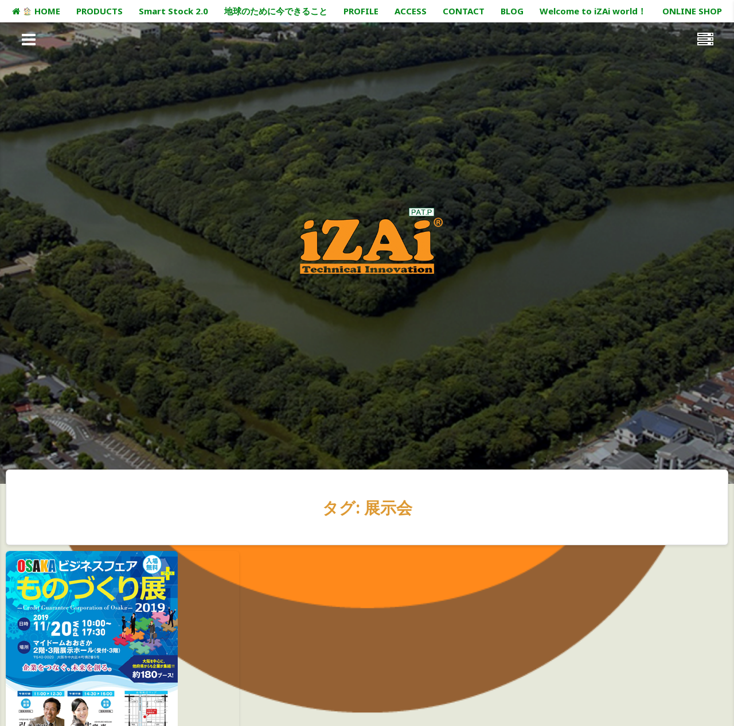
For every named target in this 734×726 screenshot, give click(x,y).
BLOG (512, 11)
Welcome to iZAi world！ (593, 11)
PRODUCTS (99, 11)
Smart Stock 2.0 (173, 11)
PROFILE (360, 11)
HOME (36, 11)
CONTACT (464, 11)
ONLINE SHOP (692, 11)
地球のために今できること (275, 11)
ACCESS (411, 11)
